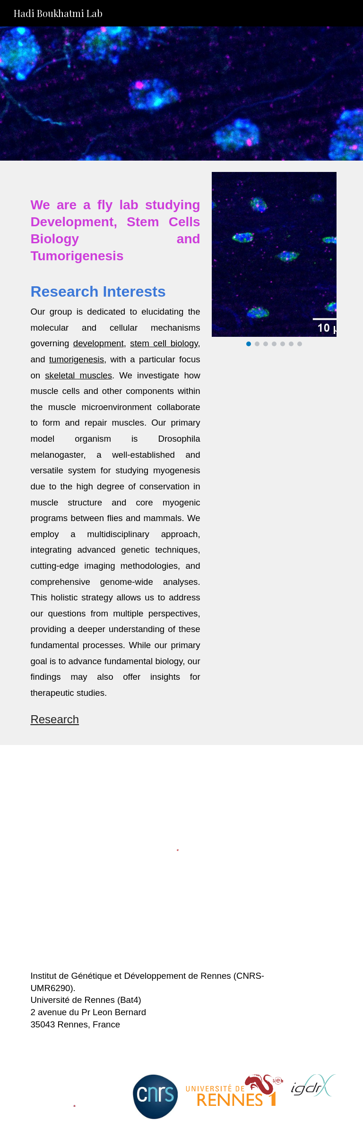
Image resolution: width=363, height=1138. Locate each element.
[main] (115, 453)
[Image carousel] (274, 259)
